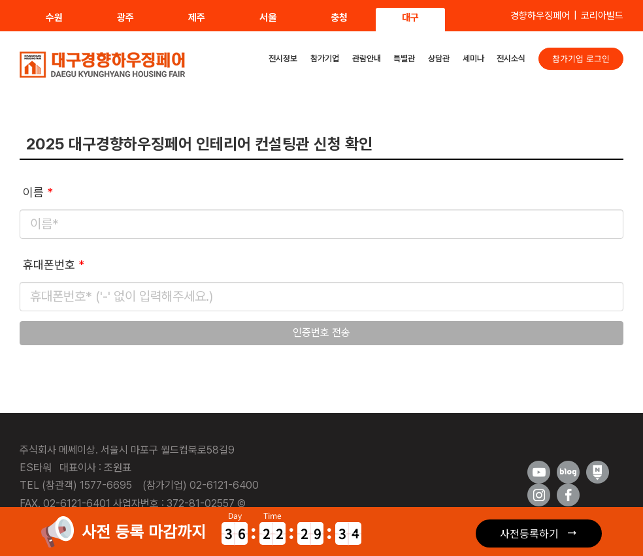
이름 (38, 192)
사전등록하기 (529, 533)
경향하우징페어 (540, 16)
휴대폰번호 (53, 264)
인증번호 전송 (321, 332)
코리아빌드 (602, 16)
